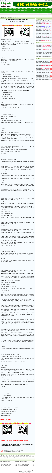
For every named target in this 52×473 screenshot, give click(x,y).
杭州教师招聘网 (38, 78)
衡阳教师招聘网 (15, 17)
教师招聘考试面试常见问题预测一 (22, 461)
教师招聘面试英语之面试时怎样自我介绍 (23, 465)
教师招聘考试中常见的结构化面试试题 (23, 464)
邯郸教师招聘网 (38, 23)
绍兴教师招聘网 (38, 40)
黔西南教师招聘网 (38, 34)
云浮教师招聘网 (38, 68)
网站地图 (50, 0)
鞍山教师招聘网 (38, 20)
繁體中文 (47, 0)
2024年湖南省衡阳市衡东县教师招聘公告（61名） (12, 451)
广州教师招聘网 (38, 69)
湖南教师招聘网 (10, 17)
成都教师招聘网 (38, 37)
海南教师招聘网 (38, 33)
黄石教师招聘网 (38, 30)
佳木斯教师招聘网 (38, 62)
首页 (5, 17)
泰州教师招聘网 (38, 61)
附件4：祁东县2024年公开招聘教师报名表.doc (8, 411)
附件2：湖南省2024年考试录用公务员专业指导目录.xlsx (10, 407)
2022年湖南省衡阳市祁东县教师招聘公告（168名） (25, 455)
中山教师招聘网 (38, 72)
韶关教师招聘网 (38, 22)
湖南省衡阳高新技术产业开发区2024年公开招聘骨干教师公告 (14, 450)
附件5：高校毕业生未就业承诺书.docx (7, 413)
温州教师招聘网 (38, 26)
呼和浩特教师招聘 (38, 36)
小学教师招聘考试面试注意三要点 (5, 465)
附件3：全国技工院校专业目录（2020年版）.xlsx (9, 409)
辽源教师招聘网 (38, 29)
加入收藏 (44, 0)
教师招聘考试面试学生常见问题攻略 (6, 464)
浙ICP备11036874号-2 (30, 471)
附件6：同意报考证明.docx (5, 415)
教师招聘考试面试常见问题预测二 (5, 461)
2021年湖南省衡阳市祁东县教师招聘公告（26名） (8, 457)
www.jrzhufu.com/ (22, 470)
